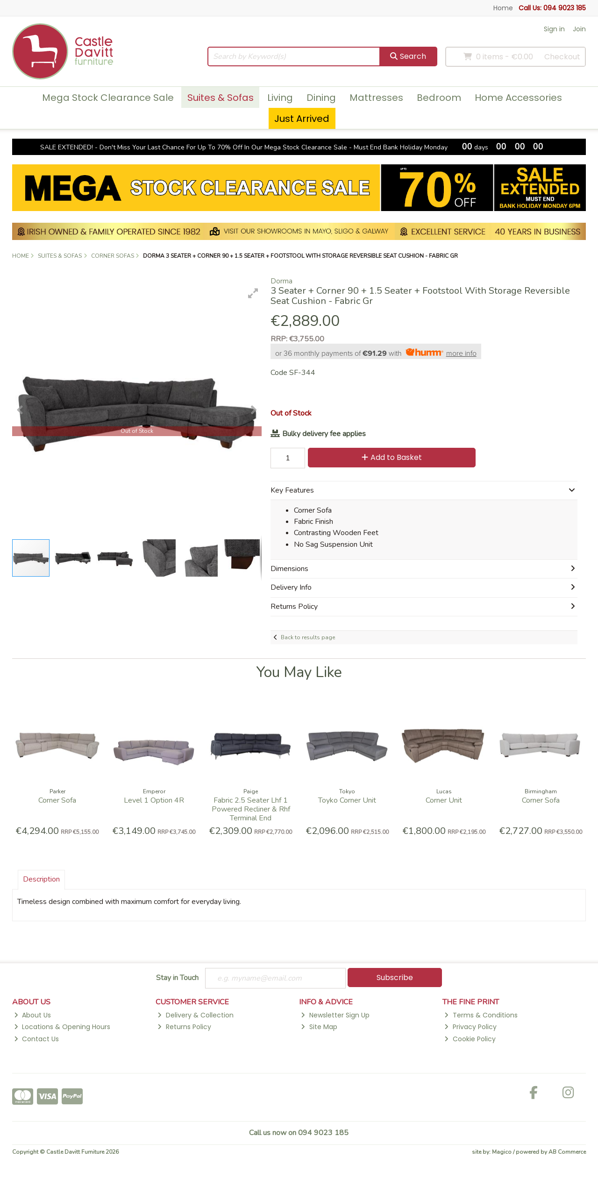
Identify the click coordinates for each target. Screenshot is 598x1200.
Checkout (562, 56)
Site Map (319, 1026)
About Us (32, 1015)
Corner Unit (444, 800)
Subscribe (395, 977)
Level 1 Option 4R (154, 800)
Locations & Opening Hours (62, 1026)
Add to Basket (392, 457)
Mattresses (376, 97)
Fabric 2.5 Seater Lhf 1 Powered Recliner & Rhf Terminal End (251, 809)
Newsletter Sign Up (335, 1015)
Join (579, 29)
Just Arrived (301, 118)
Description (41, 879)
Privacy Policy (470, 1026)
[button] (253, 293)
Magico (502, 1152)
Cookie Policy (469, 1039)
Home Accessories (518, 97)
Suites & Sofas (220, 97)
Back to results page (308, 637)
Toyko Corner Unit (347, 800)
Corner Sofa (57, 800)
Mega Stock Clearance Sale (108, 97)
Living (280, 97)
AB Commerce (567, 1152)
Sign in (554, 29)
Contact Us (36, 1039)
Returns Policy (184, 1026)
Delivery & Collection (195, 1015)
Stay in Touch (177, 978)
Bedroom (439, 97)
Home (503, 8)
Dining (321, 97)
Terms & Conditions (480, 1015)
